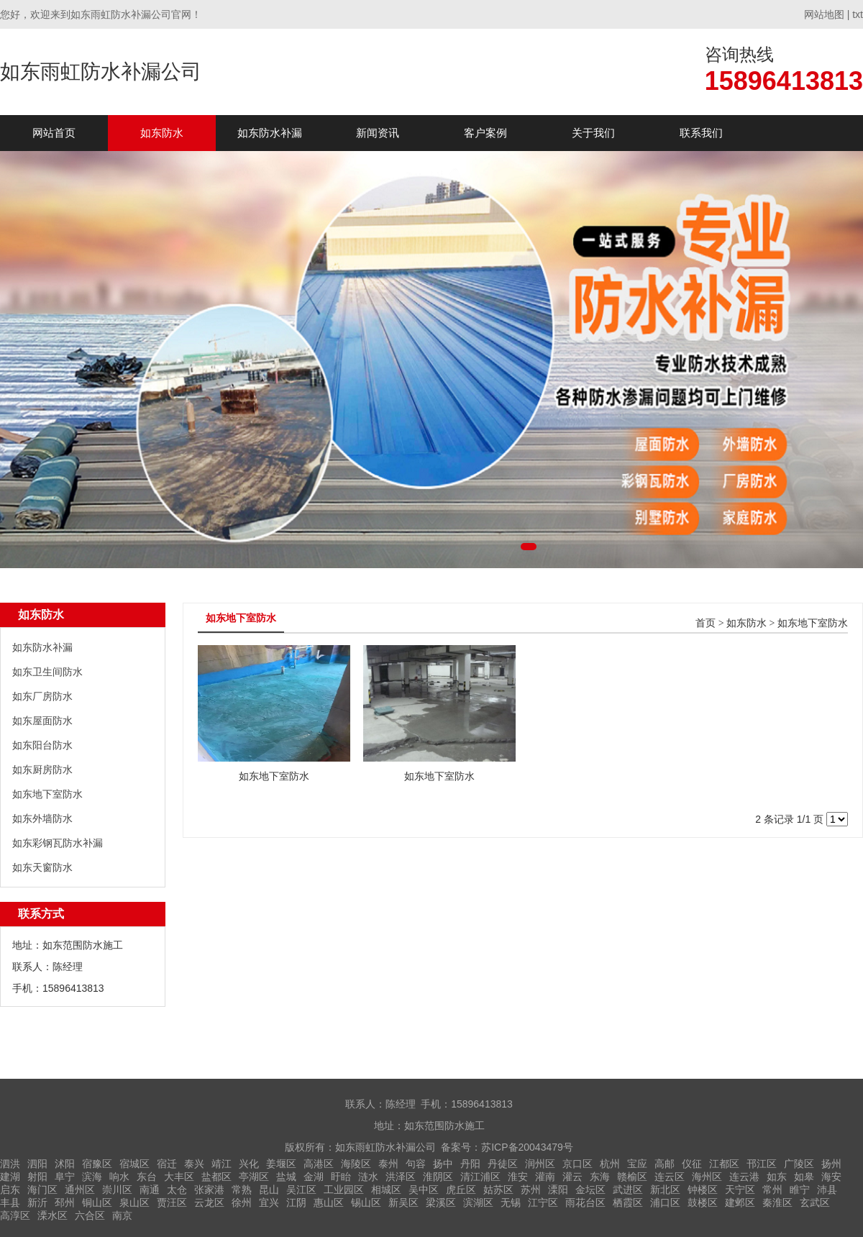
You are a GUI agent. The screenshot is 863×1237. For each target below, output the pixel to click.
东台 (147, 1176)
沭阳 (65, 1163)
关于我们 (593, 133)
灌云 (572, 1176)
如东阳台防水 (42, 745)
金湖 (313, 1176)
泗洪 (10, 1163)
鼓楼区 (703, 1202)
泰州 (388, 1163)
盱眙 (341, 1176)
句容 (416, 1163)
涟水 (368, 1176)
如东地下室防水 (47, 794)
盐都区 (216, 1176)
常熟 (242, 1189)
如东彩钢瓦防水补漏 (57, 843)
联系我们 (701, 133)
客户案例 (485, 133)
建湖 (10, 1176)
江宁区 (543, 1202)
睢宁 (800, 1189)
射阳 (37, 1176)
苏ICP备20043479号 (527, 1147)
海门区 (42, 1189)
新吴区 (403, 1202)
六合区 (90, 1215)
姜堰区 (281, 1163)
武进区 (628, 1189)
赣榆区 (632, 1176)
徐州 (242, 1202)
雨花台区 (585, 1202)
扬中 (443, 1163)
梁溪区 (441, 1202)
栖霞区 (628, 1202)
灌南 (545, 1176)
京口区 (577, 1163)
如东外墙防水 (42, 818)
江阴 (296, 1202)
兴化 (249, 1163)
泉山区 (134, 1202)
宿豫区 (97, 1163)
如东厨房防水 (42, 769)
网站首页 (54, 133)
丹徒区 (503, 1163)
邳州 (65, 1202)
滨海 (92, 1176)
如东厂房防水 (42, 696)
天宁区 (740, 1189)
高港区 (318, 1163)
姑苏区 (498, 1189)
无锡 (511, 1202)
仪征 (692, 1163)
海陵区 (356, 1163)
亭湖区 (254, 1176)
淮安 (518, 1176)
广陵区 (799, 1163)
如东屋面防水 (42, 720)
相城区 (386, 1189)
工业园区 (344, 1189)
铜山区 (97, 1202)
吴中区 (423, 1189)
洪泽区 (400, 1176)
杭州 (610, 1163)
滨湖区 (478, 1202)
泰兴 (194, 1163)
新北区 (665, 1189)
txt (857, 14)
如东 (777, 1176)
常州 (772, 1189)
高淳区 (15, 1215)
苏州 (531, 1189)
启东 (10, 1189)
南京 (122, 1215)
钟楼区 (703, 1189)
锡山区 (366, 1202)
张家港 (209, 1189)
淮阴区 (438, 1176)
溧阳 (558, 1189)
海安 (831, 1176)
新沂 (37, 1202)
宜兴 (269, 1202)
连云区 (669, 1176)
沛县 (827, 1189)
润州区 (540, 1163)
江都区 (724, 1163)
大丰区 (179, 1176)
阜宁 (65, 1176)
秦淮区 (777, 1202)
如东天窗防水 (42, 867)
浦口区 (665, 1202)
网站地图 (824, 14)
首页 (705, 623)
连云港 (744, 1176)
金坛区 (590, 1189)
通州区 (80, 1189)
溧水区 (52, 1215)
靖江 (221, 1163)
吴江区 (301, 1189)
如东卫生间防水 (47, 671)
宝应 (637, 1163)
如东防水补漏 (269, 133)
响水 (119, 1176)
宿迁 (167, 1163)
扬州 (831, 1163)
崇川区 (117, 1189)
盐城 (286, 1176)
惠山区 (329, 1202)
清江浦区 (480, 1176)
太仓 (177, 1189)
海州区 (707, 1176)
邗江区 (761, 1163)
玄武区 (815, 1202)
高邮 (664, 1163)
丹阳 (470, 1163)
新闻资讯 (377, 133)
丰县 (10, 1202)
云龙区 (209, 1202)
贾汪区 (172, 1202)
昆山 (269, 1189)
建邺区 (740, 1202)
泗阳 (37, 1163)
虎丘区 (461, 1189)
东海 (600, 1176)
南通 (150, 1189)
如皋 (804, 1176)
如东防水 (161, 133)
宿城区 (134, 1163)
